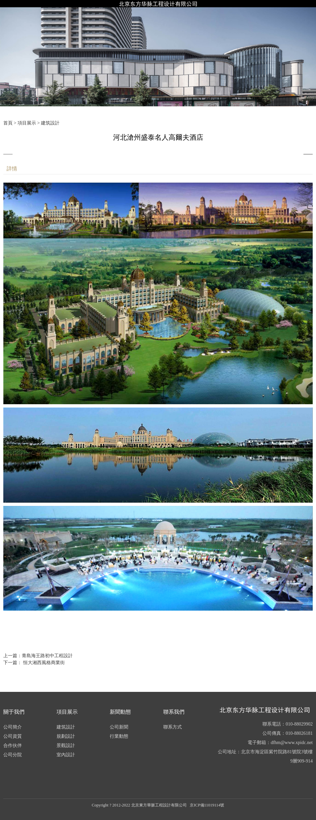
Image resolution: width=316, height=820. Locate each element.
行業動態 (119, 736)
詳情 (12, 168)
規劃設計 (66, 736)
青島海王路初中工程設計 (47, 655)
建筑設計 (50, 123)
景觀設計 (66, 745)
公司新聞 (119, 727)
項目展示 (27, 123)
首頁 (8, 123)
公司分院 (12, 754)
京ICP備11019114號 (207, 805)
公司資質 (12, 736)
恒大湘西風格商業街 (43, 662)
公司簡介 (12, 727)
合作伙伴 (12, 745)
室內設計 (66, 754)
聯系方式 (172, 727)
